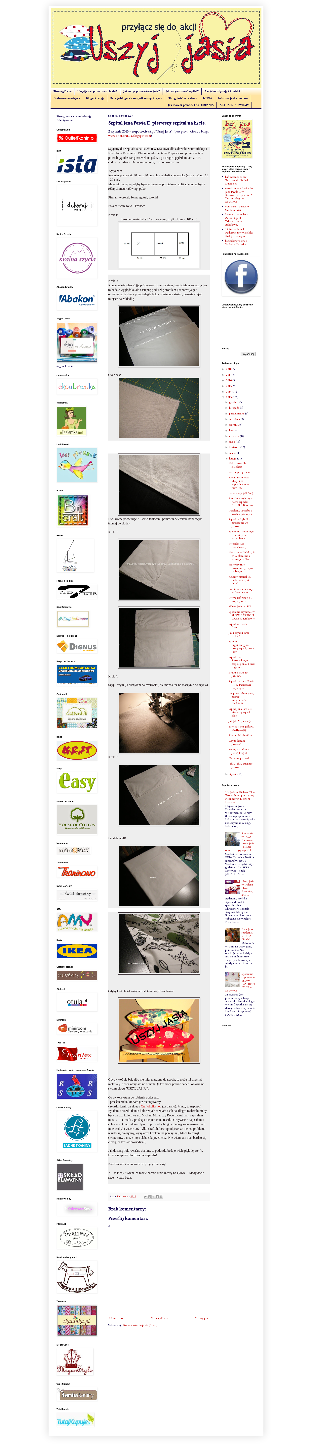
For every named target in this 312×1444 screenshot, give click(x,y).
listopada (234, 408)
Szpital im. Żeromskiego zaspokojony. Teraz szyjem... (241, 662)
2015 (229, 386)
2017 (229, 375)
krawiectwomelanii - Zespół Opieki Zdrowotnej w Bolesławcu (237, 219)
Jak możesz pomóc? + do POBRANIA (191, 105)
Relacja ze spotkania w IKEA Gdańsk (248, 934)
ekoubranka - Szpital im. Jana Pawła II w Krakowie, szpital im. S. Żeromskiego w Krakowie (239, 195)
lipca (232, 430)
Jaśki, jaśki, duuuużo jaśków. (241, 765)
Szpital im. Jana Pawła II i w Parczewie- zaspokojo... (241, 684)
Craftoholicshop (151, 1106)
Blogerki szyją (95, 98)
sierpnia (234, 425)
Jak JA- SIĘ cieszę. (240, 721)
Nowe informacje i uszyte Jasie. (240, 599)
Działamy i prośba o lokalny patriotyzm (241, 512)
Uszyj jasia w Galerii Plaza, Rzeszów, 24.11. (248, 887)
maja (232, 442)
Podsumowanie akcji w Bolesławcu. (241, 590)
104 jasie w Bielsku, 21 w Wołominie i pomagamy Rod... (242, 556)
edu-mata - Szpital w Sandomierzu (237, 208)
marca (233, 453)
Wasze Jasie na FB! (240, 606)
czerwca (234, 436)
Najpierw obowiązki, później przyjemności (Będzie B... (241, 698)
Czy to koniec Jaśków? (237, 742)
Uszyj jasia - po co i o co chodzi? (97, 91)
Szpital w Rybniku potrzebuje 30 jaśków (239, 522)
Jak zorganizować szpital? (182, 91)
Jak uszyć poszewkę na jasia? (141, 91)
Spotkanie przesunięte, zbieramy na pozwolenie (242, 535)
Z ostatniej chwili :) (240, 735)
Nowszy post (116, 1318)
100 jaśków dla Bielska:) (237, 465)
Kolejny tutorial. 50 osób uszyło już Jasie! (240, 580)
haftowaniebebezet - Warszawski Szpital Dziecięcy (237, 180)
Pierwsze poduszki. (240, 758)
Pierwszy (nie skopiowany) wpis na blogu (241, 568)
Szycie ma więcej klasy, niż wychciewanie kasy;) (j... (239, 482)
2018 (229, 369)
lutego (233, 458)
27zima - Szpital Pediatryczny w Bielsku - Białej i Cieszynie (240, 233)
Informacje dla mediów (233, 98)
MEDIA (207, 98)
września (235, 419)
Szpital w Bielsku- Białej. (239, 625)
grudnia (234, 402)
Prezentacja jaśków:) (241, 493)
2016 (229, 380)
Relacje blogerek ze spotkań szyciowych (136, 98)
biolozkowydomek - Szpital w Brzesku (237, 242)
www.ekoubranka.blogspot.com (129, 136)
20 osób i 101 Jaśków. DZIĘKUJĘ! (241, 728)
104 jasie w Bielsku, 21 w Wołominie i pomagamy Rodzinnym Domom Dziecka (240, 797)
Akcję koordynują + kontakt (222, 91)
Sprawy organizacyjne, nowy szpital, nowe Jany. (241, 646)
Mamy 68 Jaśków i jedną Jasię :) (240, 751)
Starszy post (202, 1318)
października (237, 413)
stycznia (234, 774)
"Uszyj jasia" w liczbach (182, 98)
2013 (229, 397)
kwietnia (234, 447)
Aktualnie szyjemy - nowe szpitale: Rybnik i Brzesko (241, 502)
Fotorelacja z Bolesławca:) (237, 545)
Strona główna (62, 91)
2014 (229, 392)
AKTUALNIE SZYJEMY (234, 105)
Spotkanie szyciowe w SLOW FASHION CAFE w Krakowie (242, 615)
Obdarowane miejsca (67, 98)
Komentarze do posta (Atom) (140, 1325)
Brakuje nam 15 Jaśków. (238, 674)
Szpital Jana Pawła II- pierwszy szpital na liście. (241, 712)
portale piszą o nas (239, 472)
